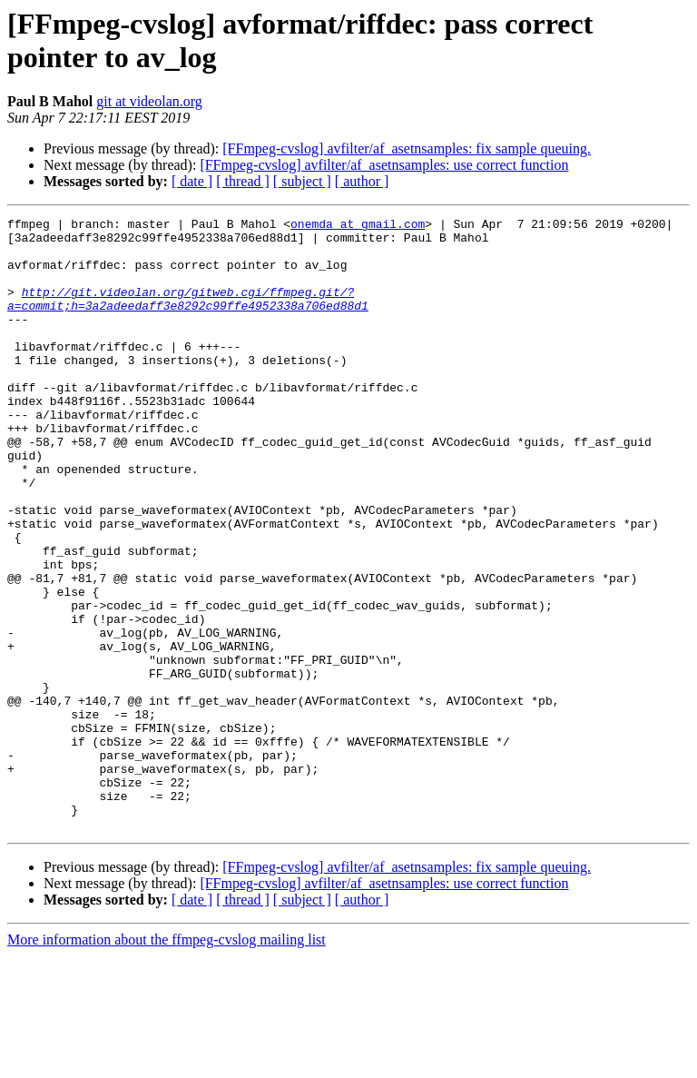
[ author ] (362, 181)
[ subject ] (302, 181)
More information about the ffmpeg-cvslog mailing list (166, 1062)
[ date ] (192, 181)
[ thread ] (243, 181)
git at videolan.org (149, 101)
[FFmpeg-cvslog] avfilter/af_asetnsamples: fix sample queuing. (406, 148)
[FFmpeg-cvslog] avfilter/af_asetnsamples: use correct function (384, 165)
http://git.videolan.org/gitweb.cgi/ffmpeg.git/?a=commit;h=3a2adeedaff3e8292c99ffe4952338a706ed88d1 (187, 316)
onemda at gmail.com (357, 226)
